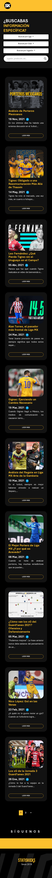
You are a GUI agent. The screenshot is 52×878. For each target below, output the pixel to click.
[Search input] (25, 59)
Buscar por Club (25, 44)
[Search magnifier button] (45, 59)
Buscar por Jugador (25, 51)
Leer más (26, 135)
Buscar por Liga (25, 37)
